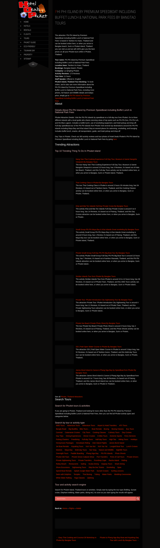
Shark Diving (120, 464)
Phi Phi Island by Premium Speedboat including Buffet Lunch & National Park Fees (74, 98)
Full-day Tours (88, 439)
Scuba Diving (93, 464)
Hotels (27, 26)
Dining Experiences (74, 436)
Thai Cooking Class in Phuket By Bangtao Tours (94, 183)
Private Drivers (133, 457)
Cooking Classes (99, 432)
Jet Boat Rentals (62, 446)
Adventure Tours (73, 425)
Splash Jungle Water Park (84, 471)
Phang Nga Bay (92, 453)
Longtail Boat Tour (117, 446)
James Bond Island (117, 443)
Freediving (75, 439)
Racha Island (114, 460)
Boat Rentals (97, 429)
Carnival (59, 432)
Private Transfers (85, 460)
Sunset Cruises (103, 471)
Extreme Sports (116, 436)
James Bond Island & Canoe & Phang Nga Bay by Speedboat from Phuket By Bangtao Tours (106, 371)
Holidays (134, 439)
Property (28, 54)
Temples (77, 474)
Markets (59, 450)
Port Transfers (102, 457)
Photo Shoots (120, 453)
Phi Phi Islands (107, 453)
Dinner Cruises (90, 436)
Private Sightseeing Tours (66, 460)
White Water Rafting (64, 478)
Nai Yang (93, 450)
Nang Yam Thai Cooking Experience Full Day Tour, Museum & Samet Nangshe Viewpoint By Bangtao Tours (106, 160)
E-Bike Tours (103, 436)
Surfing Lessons (117, 471)
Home (26, 22)
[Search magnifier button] (138, 499)
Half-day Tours (101, 439)
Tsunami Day (29, 50)
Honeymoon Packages (65, 443)
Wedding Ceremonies (123, 474)
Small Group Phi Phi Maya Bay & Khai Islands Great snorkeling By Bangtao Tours (107, 229)
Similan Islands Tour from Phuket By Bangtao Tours (96, 276)
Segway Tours (107, 464)
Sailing (83, 464)
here (115, 139)
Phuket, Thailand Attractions (72, 397)
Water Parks (107, 474)
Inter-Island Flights (99, 443)
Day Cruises (127, 432)
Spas (119, 467)
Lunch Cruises (132, 446)
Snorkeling (110, 467)
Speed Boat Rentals (64, 471)
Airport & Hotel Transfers (107, 425)
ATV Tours (123, 425)
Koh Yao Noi (91, 446)
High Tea (112, 439)
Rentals (27, 30)
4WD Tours (60, 425)
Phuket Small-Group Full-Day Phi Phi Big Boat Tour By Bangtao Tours (103, 253)
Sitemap (27, 59)
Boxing (107, 429)
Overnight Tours (62, 453)
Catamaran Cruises (72, 432)
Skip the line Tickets (97, 467)
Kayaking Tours (77, 446)
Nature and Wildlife (106, 450)
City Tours (86, 432)
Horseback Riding (83, 443)
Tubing (97, 474)
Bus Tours (130, 429)
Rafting (125, 460)
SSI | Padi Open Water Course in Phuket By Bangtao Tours (99, 347)
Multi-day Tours (81, 450)
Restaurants (74, 464)
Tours (26, 38)
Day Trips (60, 436)
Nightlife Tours (122, 450)
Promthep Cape (100, 460)
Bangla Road (61, 429)
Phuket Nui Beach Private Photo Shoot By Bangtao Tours (98, 323)
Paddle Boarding (77, 453)
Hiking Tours (123, 439)
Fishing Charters (62, 439)
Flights (27, 34)
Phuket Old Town (63, 457)
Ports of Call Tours (117, 457)
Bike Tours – (85, 429)
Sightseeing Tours (79, 467)
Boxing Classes (118, 429)
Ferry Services (130, 436)
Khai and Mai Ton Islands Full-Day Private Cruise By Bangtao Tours (102, 206)
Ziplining (90, 478)
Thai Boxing (87, 474)
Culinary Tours (114, 432)
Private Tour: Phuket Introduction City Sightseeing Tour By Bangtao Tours (104, 300)
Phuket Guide (30, 42)
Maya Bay (69, 450)
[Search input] (96, 499)
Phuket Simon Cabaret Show (83, 457)
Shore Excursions (63, 467)
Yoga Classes (79, 478)
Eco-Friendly (29, 46)
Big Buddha (73, 429)
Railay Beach (61, 464)
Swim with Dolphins (64, 474)
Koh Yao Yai (103, 446)
